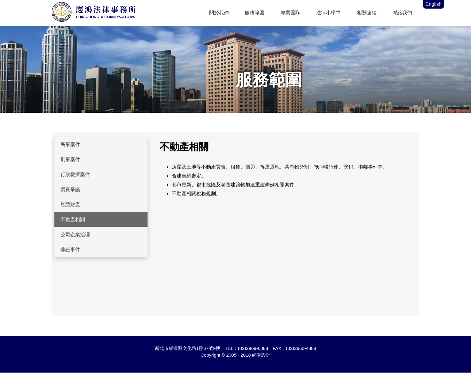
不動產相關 (68, 219)
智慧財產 (66, 204)
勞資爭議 (66, 189)
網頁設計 (261, 355)
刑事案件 (66, 159)
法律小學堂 (328, 12)
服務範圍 (254, 12)
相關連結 (367, 12)
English (434, 4)
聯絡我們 (402, 12)
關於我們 (219, 12)
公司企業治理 (71, 234)
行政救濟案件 (71, 174)
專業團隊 (290, 12)
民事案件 (66, 144)
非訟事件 (66, 249)
